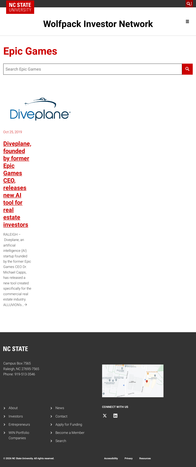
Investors (16, 416)
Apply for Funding (68, 424)
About (13, 408)
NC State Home (21, 3)
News (59, 408)
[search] (189, 3)
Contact (61, 416)
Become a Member (69, 433)
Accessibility (111, 458)
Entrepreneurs (19, 424)
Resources (145, 458)
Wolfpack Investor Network (98, 24)
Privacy (129, 458)
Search (60, 441)
